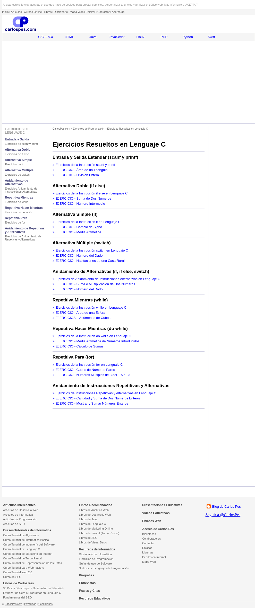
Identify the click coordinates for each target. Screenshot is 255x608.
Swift (211, 37)
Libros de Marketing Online (96, 528)
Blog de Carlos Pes (226, 506)
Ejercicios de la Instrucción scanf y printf (85, 165)
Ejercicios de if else (17, 154)
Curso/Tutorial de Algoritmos (21, 535)
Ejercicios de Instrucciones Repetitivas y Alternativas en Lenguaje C (106, 393)
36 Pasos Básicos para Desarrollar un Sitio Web (33, 588)
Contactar (103, 11)
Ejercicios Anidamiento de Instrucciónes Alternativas (21, 190)
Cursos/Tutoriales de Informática (27, 530)
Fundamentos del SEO (17, 597)
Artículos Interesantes (19, 505)
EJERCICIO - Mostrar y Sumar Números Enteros (92, 403)
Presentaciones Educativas (162, 505)
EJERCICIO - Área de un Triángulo (82, 170)
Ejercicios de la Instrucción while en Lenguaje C (91, 307)
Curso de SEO (12, 576)
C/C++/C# (45, 37)
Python (188, 37)
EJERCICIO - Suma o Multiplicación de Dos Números (95, 284)
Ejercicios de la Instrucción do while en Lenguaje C (93, 336)
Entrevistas (87, 583)
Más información (173, 4)
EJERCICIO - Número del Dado (79, 255)
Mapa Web (76, 11)
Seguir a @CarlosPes (223, 515)
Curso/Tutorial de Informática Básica (26, 539)
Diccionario (61, 11)
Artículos (16, 11)
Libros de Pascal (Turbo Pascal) (99, 533)
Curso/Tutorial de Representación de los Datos (32, 563)
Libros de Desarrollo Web (95, 514)
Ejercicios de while (16, 201)
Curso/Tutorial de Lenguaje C (21, 549)
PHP (164, 37)
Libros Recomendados (95, 505)
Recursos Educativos (94, 598)
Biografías (86, 575)
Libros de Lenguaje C (92, 523)
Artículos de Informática (18, 514)
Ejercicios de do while (18, 212)
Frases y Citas (89, 591)
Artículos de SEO (14, 523)
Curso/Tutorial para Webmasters (23, 567)
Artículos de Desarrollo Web (20, 510)
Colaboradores (151, 538)
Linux (140, 37)
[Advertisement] (128, 82)
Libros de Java (88, 519)
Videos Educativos (155, 513)
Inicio (5, 11)
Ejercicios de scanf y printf (21, 143)
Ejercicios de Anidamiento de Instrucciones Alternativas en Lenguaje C (108, 279)
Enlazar (90, 11)
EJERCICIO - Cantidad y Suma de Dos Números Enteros (98, 398)
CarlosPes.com (61, 128)
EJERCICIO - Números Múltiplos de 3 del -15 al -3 (93, 375)
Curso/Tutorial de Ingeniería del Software (29, 544)
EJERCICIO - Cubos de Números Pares (85, 370)
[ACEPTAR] (191, 4)
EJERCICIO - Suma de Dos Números (83, 198)
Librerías (147, 552)
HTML (69, 37)
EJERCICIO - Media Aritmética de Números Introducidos (98, 341)
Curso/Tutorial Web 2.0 (17, 572)
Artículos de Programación (20, 519)
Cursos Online (33, 11)
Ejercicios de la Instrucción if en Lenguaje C (88, 222)
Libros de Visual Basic (93, 542)
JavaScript (117, 37)
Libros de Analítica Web (94, 510)
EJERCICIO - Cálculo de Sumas (80, 346)
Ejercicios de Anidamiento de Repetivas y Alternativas (23, 238)
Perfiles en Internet (154, 557)
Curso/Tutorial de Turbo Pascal (22, 558)
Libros (48, 11)
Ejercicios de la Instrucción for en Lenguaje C (89, 364)
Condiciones (45, 604)
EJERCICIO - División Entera (77, 175)
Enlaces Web (151, 521)
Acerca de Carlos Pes (158, 529)
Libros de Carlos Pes (18, 583)
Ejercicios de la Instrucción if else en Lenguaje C (92, 193)
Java (92, 37)
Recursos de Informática (97, 549)
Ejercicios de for (15, 222)
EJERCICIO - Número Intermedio (80, 203)
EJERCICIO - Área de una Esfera (80, 313)
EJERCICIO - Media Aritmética (78, 232)
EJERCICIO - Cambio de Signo (79, 227)
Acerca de (118, 11)
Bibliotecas (149, 533)
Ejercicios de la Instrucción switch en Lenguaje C (92, 250)
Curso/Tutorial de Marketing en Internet (27, 553)
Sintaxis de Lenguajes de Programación (104, 568)
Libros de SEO (88, 537)
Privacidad (30, 604)
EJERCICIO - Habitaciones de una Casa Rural (90, 261)
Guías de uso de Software (95, 563)
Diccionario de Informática (95, 554)
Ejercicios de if (14, 164)
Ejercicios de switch (17, 174)
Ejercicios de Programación (88, 128)
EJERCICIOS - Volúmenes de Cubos (83, 318)
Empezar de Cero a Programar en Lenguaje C (32, 592)
